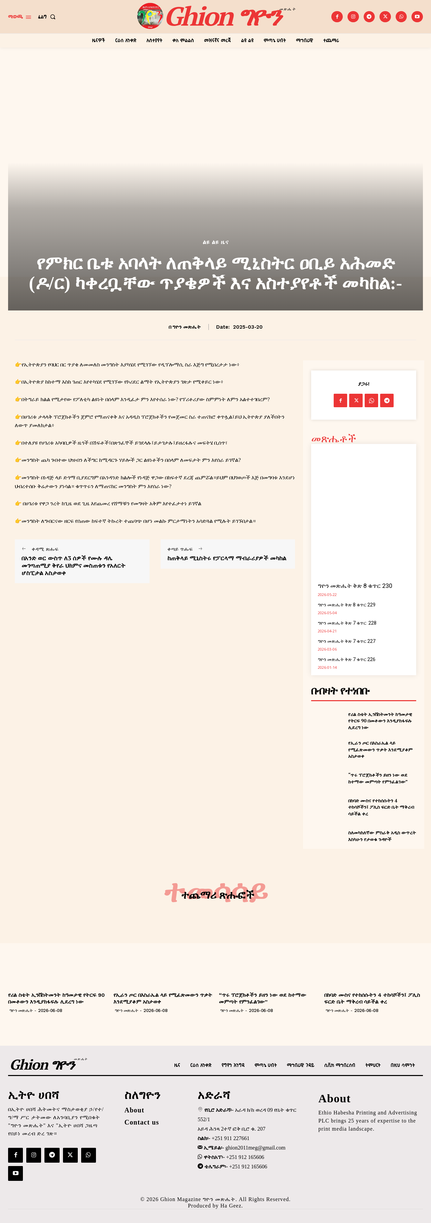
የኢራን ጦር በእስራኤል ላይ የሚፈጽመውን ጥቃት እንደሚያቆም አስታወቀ (380, 749)
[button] (48, 17)
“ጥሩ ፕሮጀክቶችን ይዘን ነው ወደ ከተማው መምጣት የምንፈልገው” (378, 778)
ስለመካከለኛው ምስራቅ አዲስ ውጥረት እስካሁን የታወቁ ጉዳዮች (382, 835)
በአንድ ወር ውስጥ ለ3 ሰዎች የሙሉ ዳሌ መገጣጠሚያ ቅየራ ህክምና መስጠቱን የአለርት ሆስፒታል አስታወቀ (73, 565)
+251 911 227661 (231, 1138)
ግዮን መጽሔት (186, 327)
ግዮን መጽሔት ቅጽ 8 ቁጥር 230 (355, 585)
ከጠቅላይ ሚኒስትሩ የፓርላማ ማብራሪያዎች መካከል (226, 558)
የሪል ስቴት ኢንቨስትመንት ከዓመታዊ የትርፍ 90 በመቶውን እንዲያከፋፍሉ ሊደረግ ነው (380, 720)
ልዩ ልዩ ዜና (216, 242)
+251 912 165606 (245, 1157)
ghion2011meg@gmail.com (256, 1148)
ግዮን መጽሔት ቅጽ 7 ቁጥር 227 (346, 641)
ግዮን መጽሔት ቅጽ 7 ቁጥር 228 (347, 623)
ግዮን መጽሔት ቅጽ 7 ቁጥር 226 (346, 659)
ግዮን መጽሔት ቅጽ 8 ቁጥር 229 (346, 604)
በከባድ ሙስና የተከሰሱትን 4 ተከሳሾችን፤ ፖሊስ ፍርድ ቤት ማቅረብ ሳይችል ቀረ (381, 807)
